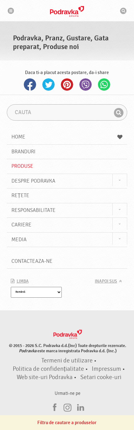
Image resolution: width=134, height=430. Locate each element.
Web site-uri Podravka (45, 377)
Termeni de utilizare (67, 360)
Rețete (20, 195)
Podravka (67, 11)
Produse (22, 166)
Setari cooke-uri (100, 377)
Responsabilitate (33, 210)
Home (67, 137)
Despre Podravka (33, 181)
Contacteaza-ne (31, 261)
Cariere (21, 225)
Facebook (30, 84)
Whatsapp (104, 84)
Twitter (48, 84)
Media (19, 239)
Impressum (106, 369)
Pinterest (67, 84)
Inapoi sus (106, 281)
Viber (85, 84)
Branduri (23, 152)
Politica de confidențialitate (48, 369)
